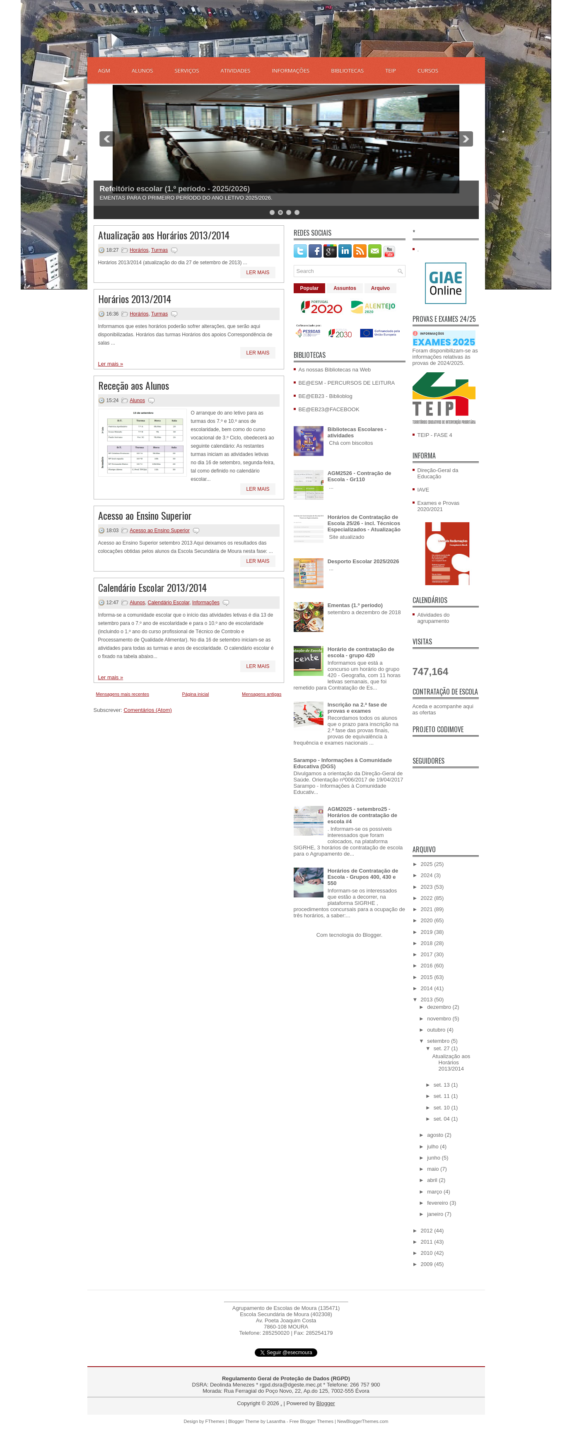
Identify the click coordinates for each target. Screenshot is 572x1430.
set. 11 (442, 1096)
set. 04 (442, 1119)
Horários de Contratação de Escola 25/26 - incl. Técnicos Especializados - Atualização (364, 523)
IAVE (424, 490)
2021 (427, 909)
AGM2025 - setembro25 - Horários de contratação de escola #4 (362, 815)
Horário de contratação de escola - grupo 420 (361, 652)
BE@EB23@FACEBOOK (329, 409)
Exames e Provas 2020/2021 (439, 506)
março (435, 1192)
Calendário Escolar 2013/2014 (152, 587)
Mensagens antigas (261, 694)
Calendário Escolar (169, 602)
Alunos (137, 400)
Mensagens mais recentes (122, 694)
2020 (427, 920)
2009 (427, 1264)
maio (433, 1169)
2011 (427, 1242)
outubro (437, 1030)
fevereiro (438, 1203)
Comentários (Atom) (147, 710)
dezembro (439, 1007)
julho (433, 1146)
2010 (427, 1253)
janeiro (436, 1214)
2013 (427, 999)
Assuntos (344, 288)
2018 (427, 943)
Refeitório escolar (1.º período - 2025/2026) (175, 189)
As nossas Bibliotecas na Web (335, 370)
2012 (427, 1230)
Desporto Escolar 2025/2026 (363, 561)
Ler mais (257, 272)
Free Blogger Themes (311, 1421)
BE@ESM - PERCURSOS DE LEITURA (347, 383)
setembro (439, 1041)
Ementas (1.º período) (355, 605)
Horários (139, 250)
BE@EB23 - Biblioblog (325, 396)
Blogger (372, 935)
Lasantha (276, 1421)
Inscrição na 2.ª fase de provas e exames (357, 708)
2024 (427, 875)
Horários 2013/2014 (134, 299)
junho (434, 1158)
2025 (427, 864)
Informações (206, 602)
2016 (427, 965)
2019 (427, 932)
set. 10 (442, 1107)
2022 (427, 898)
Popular (309, 288)
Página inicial (195, 694)
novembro (439, 1018)
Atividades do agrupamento (434, 618)
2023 (427, 887)
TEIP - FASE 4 (435, 435)
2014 (427, 988)
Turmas (159, 250)
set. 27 (442, 1048)
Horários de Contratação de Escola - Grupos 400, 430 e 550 (363, 877)
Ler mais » (110, 364)
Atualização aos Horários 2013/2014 (163, 235)
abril (433, 1180)
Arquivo (380, 288)
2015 (427, 977)
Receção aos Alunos (133, 385)
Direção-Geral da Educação (438, 473)
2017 (427, 954)
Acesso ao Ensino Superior (145, 515)
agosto (436, 1135)
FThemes (214, 1421)
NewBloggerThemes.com (363, 1421)
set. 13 (442, 1085)
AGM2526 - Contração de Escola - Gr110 (359, 476)
